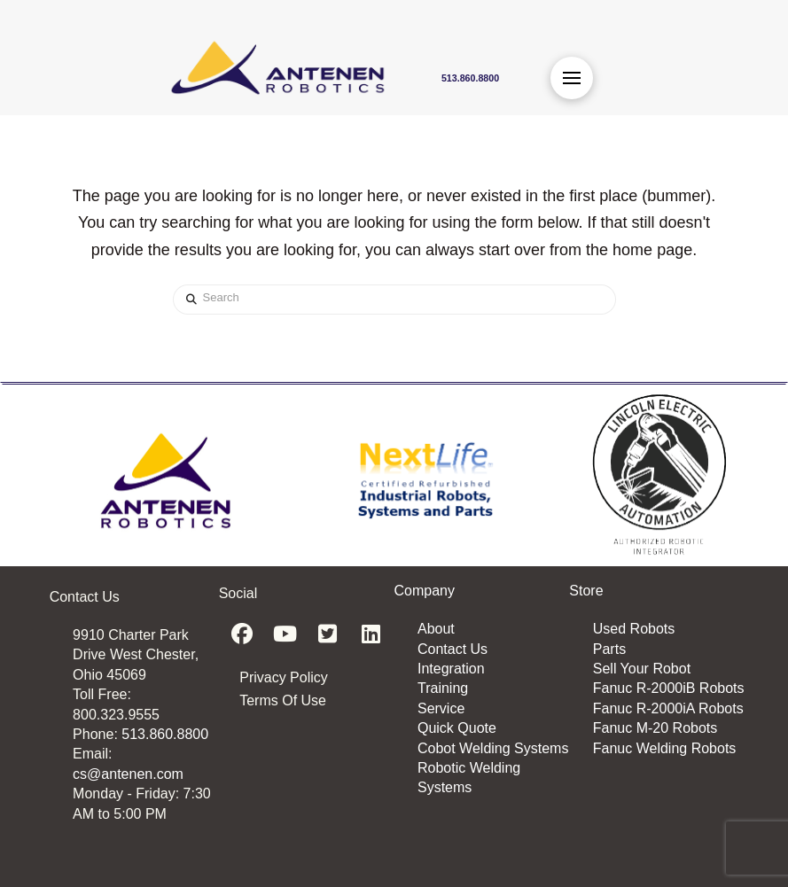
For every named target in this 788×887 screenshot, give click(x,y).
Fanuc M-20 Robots (655, 727)
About (436, 628)
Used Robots (634, 628)
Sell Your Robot (641, 668)
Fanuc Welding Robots (665, 748)
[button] (571, 78)
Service (440, 708)
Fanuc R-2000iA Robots (668, 708)
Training (442, 688)
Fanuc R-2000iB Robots (669, 688)
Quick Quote (456, 727)
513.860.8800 (164, 734)
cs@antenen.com (128, 774)
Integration (451, 668)
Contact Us (452, 649)
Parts (609, 649)
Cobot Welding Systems (492, 748)
